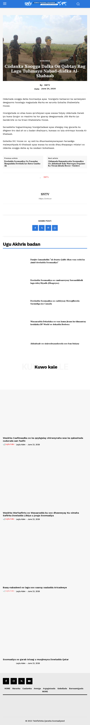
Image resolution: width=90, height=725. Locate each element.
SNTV (47, 85)
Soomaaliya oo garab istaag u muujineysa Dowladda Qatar (36, 659)
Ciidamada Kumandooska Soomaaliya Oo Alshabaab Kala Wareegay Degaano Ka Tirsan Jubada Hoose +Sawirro (66, 163)
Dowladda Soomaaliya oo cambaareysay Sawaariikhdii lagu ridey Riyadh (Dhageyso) (56, 281)
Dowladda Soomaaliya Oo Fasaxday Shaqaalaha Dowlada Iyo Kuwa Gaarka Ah (22, 163)
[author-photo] (9, 444)
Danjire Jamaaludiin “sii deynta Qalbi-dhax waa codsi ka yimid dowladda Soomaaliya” (57, 261)
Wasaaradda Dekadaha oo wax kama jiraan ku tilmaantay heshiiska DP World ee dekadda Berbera (58, 323)
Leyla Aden (20, 444)
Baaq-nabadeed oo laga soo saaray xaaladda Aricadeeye (35, 587)
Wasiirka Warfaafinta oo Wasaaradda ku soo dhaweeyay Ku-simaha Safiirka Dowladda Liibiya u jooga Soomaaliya (41, 514)
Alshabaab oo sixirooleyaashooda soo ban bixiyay (54, 343)
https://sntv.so (45, 199)
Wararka (45, 61)
